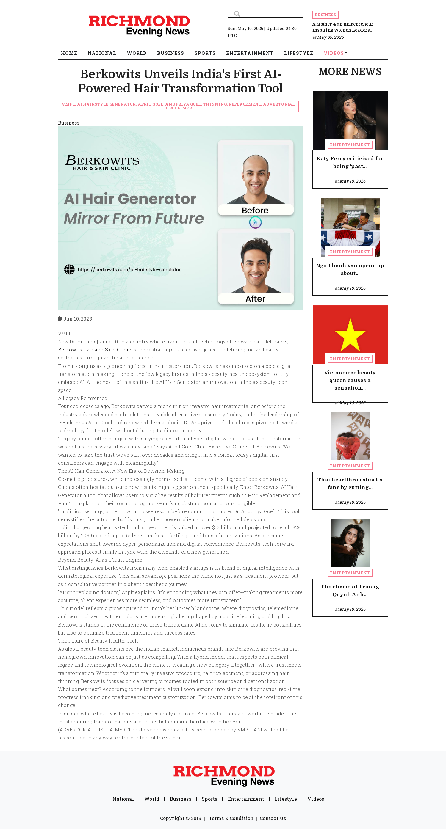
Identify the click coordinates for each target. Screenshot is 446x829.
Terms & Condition (231, 818)
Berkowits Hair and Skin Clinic (94, 349)
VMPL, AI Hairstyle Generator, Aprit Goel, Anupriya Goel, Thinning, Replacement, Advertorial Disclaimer (178, 106)
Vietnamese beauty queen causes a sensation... (350, 380)
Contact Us (273, 818)
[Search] (265, 12)
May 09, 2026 (330, 37)
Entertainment (350, 144)
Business (325, 14)
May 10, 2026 (352, 181)
